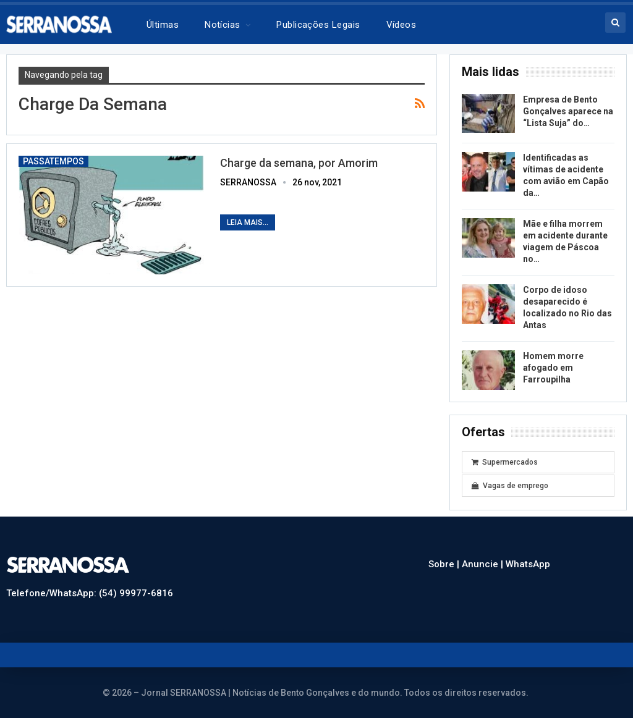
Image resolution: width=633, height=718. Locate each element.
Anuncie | (484, 564)
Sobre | (445, 564)
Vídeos (401, 24)
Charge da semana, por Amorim (299, 162)
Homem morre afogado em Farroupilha (553, 367)
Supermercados (505, 462)
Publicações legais (318, 24)
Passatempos (53, 161)
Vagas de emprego (510, 485)
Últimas (163, 24)
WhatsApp (528, 564)
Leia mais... (247, 222)
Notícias (222, 24)
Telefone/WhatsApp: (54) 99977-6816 (89, 593)
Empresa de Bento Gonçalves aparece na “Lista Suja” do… (568, 111)
